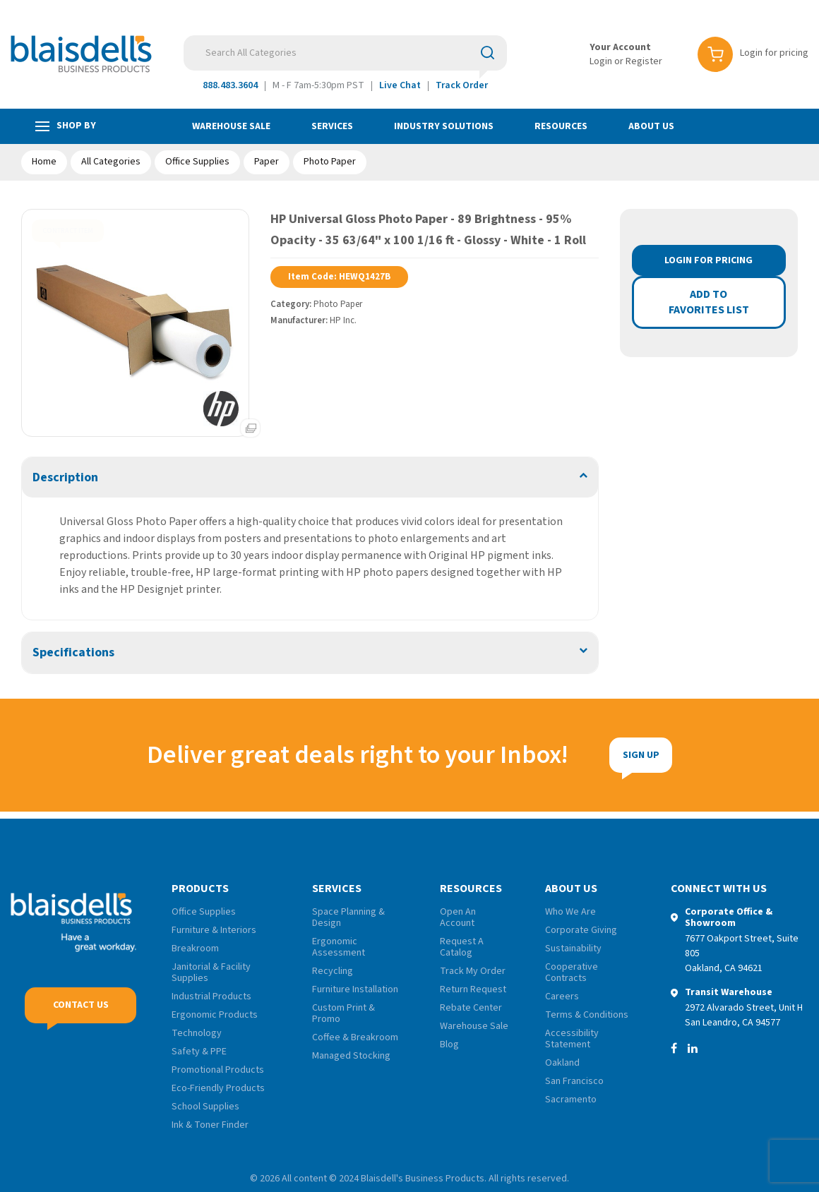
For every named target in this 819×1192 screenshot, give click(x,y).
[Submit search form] (487, 52)
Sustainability (573, 948)
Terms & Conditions (586, 1015)
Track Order (462, 85)
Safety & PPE (199, 1051)
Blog (449, 1044)
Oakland (562, 1063)
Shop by (65, 126)
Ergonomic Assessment (338, 947)
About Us (651, 126)
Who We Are (570, 912)
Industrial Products (211, 996)
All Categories (111, 162)
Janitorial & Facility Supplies (211, 972)
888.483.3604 (230, 85)
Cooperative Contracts (571, 972)
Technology (197, 1033)
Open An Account (458, 917)
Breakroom (195, 948)
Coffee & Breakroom (355, 1037)
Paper (266, 162)
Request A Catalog (462, 947)
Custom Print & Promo (343, 1013)
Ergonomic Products (215, 1015)
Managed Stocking (351, 1056)
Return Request (473, 989)
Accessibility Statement (572, 1039)
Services (332, 126)
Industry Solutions (444, 126)
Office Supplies (197, 162)
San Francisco (574, 1081)
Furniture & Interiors (214, 930)
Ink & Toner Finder (210, 1125)
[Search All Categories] (345, 53)
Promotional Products (218, 1070)
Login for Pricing (708, 260)
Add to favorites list (709, 302)
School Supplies (205, 1107)
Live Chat (400, 85)
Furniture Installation (355, 989)
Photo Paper (330, 162)
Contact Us (81, 1012)
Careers (562, 996)
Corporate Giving (581, 930)
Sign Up (565, 755)
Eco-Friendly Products (218, 1088)
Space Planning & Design (348, 917)
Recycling (332, 971)
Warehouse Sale (231, 126)
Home (44, 162)
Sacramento (571, 1099)
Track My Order (473, 971)
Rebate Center (471, 1008)
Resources (560, 126)
